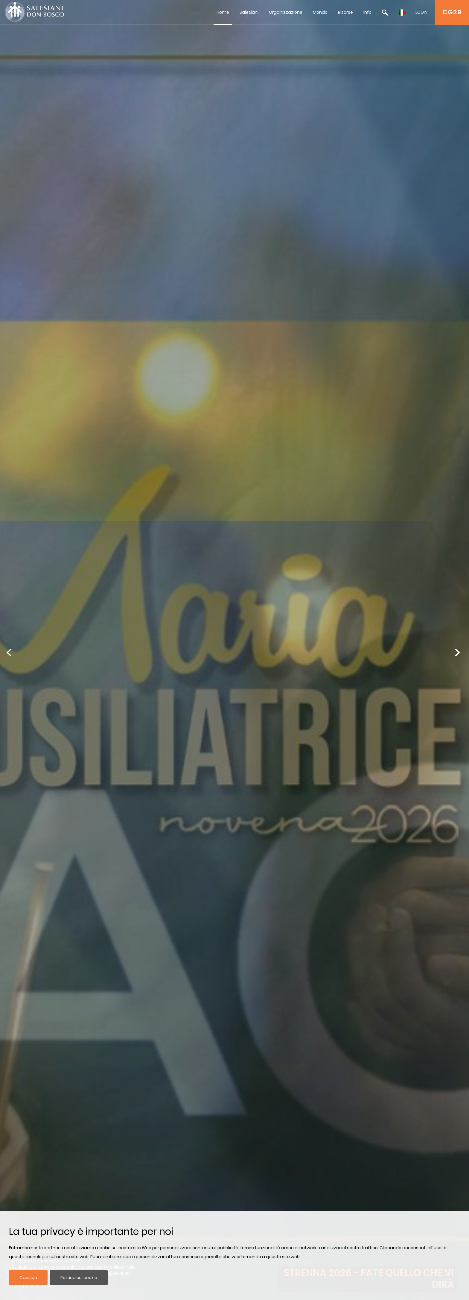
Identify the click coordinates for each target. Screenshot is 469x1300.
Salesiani (249, 12)
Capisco (28, 1278)
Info (367, 12)
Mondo (320, 12)
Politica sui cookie (78, 1278)
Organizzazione (285, 12)
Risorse (345, 12)
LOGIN (421, 12)
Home (223, 12)
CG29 (452, 12)
